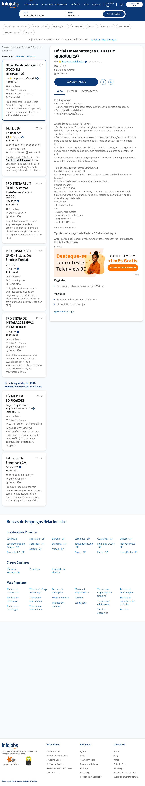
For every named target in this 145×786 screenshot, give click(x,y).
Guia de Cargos (121, 764)
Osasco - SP (126, 538)
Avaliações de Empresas (54, 4)
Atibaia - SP (58, 548)
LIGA (12, 201)
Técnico (124, 609)
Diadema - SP (59, 543)
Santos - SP (35, 548)
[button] (114, 14)
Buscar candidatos (89, 764)
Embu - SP (102, 552)
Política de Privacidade (90, 776)
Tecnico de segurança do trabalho (127, 601)
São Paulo (12, 538)
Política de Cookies (55, 764)
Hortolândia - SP (128, 552)
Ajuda (83, 751)
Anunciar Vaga (110, 4)
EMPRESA (72, 91)
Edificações (80, 602)
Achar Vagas (31, 4)
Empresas (96, 4)
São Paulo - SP (37, 538)
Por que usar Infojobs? (57, 755)
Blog (86, 4)
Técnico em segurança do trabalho (104, 592)
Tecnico (79, 597)
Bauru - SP (80, 552)
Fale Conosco (53, 772)
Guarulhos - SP (105, 538)
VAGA (60, 91)
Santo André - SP (16, 552)
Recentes (20, 56)
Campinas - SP (82, 538)
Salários (75, 4)
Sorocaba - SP (36, 543)
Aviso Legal (85, 772)
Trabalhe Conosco (55, 760)
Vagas (116, 760)
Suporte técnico (60, 597)
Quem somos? (53, 751)
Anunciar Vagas (87, 760)
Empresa (74, 62)
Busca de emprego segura (126, 776)
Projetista (34, 569)
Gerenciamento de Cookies (59, 768)
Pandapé (84, 768)
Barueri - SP (58, 538)
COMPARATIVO (90, 91)
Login (121, 4)
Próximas (31, 56)
